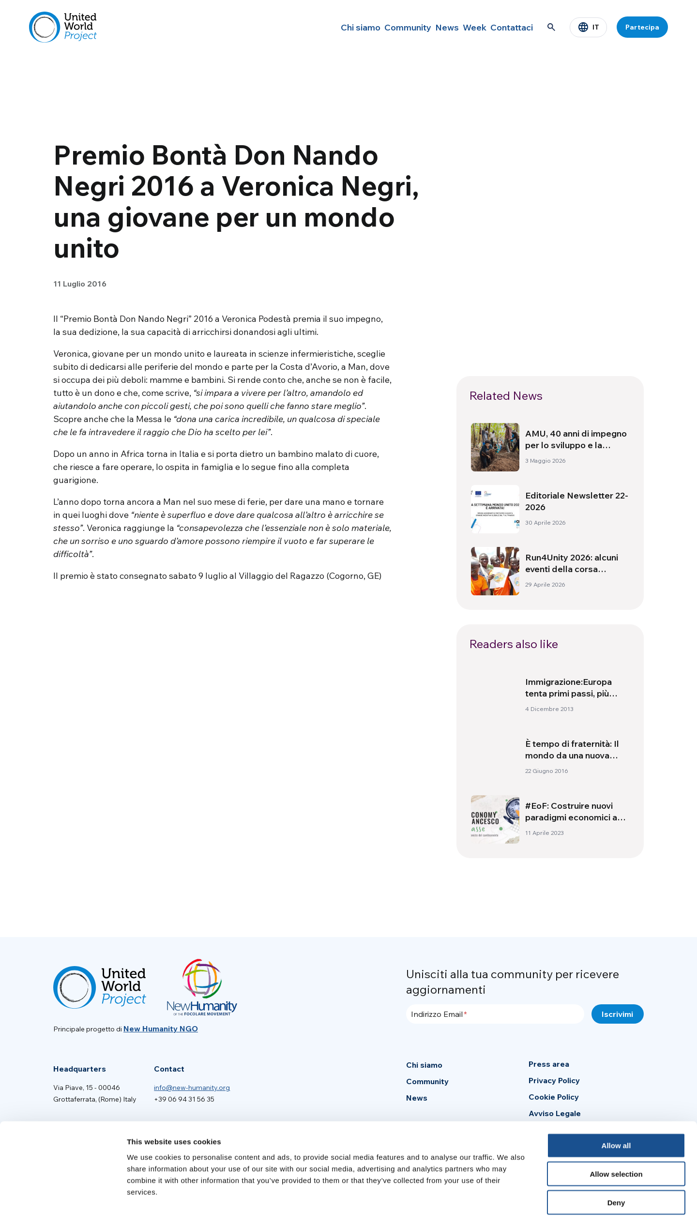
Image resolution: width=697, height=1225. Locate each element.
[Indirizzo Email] (495, 1014)
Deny (616, 1163)
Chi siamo (319, 27)
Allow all (616, 1106)
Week (459, 27)
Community (374, 27)
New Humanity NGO (160, 1028)
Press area (549, 1064)
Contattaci (506, 27)
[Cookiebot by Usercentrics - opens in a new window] (62, 1206)
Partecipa (642, 27)
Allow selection (616, 1135)
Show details (507, 1206)
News (422, 27)
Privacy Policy (554, 1080)
